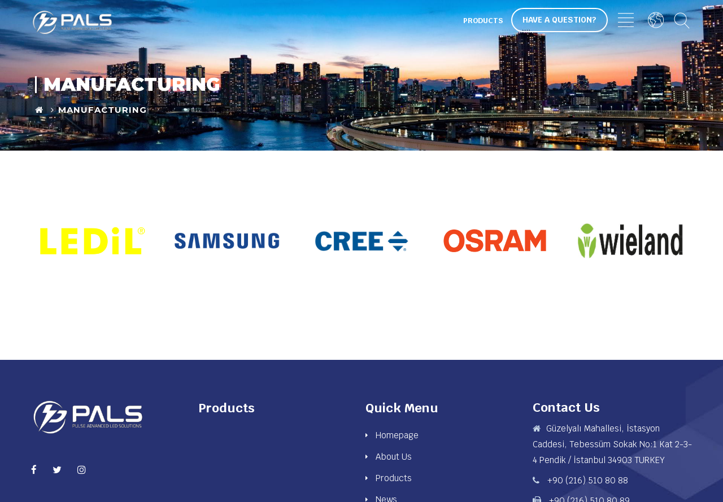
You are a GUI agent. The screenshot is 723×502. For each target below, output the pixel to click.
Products (483, 20)
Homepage (397, 435)
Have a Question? (559, 20)
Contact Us (566, 407)
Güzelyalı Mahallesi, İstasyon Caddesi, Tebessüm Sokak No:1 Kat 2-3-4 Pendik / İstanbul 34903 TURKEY (612, 444)
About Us (394, 456)
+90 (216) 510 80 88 (586, 480)
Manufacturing (102, 109)
